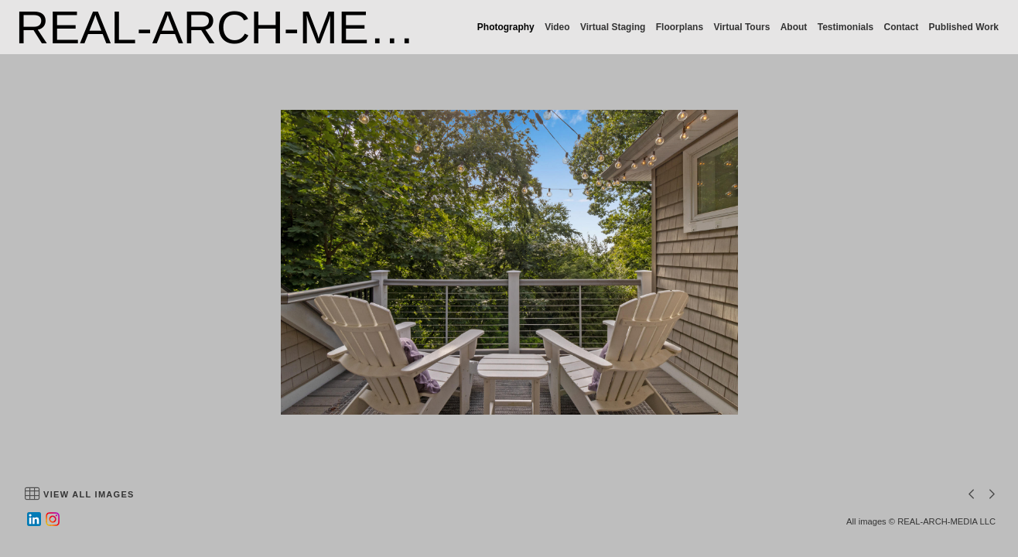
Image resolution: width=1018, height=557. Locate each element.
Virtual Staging (612, 27)
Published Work (964, 27)
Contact (901, 27)
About (794, 27)
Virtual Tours (741, 27)
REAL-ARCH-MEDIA (230, 27)
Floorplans (679, 27)
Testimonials (845, 27)
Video (557, 27)
